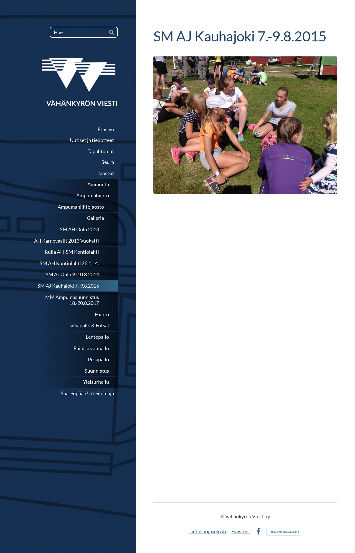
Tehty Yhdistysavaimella (284, 531)
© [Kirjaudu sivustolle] (222, 516)
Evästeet (240, 531)
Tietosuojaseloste (208, 531)
